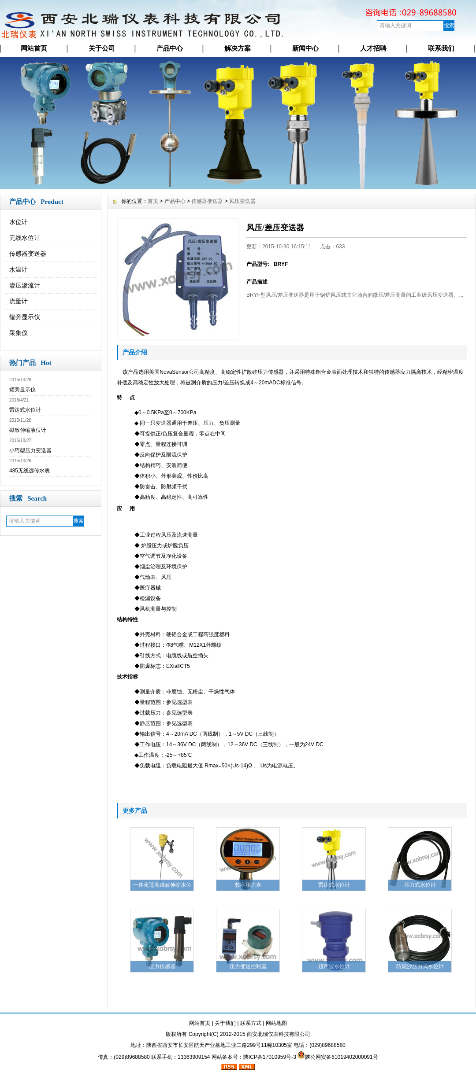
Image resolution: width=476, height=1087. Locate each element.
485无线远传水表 (29, 471)
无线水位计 (24, 237)
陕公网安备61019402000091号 (341, 1057)
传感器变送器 (27, 253)
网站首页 (34, 48)
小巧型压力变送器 (30, 450)
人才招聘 (373, 48)
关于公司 (102, 48)
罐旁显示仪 (24, 317)
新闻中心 (305, 48)
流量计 (18, 301)
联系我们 (441, 48)
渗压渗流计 (24, 285)
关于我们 (225, 1023)
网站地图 (276, 1023)
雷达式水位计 (25, 410)
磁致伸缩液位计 (27, 430)
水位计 (18, 221)
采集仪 (18, 332)
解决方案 (237, 48)
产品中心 (169, 48)
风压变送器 (242, 201)
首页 (153, 201)
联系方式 (250, 1023)
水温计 (18, 269)
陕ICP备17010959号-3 (269, 1057)
